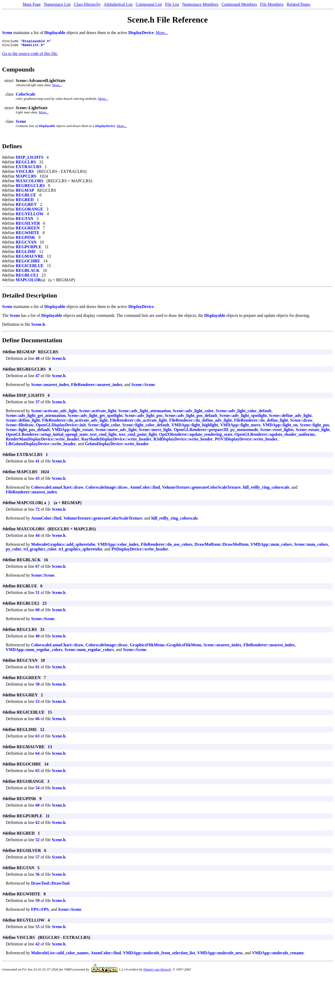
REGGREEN (28, 229)
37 (37, 403)
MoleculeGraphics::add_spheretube (63, 546)
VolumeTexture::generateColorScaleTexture (201, 489)
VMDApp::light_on (280, 426)
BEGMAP (25, 192)
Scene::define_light (23, 422)
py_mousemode (244, 431)
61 (37, 668)
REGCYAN (26, 243)
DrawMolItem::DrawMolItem (221, 546)
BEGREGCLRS (30, 187)
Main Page (32, 4)
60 (37, 806)
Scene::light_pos (314, 426)
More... (162, 32)
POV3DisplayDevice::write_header (246, 440)
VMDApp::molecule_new (220, 954)
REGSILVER (28, 225)
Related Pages (298, 4)
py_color (13, 550)
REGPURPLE (29, 248)
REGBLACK (28, 272)
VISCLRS (25, 173)
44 (37, 537)
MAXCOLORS (29, 182)
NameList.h (33, 46)
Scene (7, 32)
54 (37, 789)
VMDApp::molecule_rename (278, 954)
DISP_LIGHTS (29, 159)
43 (37, 480)
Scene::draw (301, 422)
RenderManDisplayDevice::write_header (42, 440)
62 (37, 824)
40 (37, 637)
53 (37, 703)
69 (37, 611)
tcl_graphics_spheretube (80, 550)
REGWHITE (28, 234)
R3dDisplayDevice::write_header (183, 440)
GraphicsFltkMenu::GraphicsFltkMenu (166, 646)
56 (37, 876)
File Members (271, 4)
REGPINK (25, 239)
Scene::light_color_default (145, 426)
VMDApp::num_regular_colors (34, 651)
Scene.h (38, 326)
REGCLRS (26, 163)
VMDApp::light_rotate (72, 431)
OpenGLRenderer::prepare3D (201, 431)
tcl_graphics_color (40, 550)
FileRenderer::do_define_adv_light (200, 422)
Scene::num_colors (311, 546)
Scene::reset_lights (277, 431)
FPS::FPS (40, 911)
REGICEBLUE (30, 267)
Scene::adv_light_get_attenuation (35, 417)
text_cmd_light (103, 436)
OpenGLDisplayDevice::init (61, 426)
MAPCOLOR (28, 281)
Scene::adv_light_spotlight (243, 417)
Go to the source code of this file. (30, 55)
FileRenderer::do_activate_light (138, 422)
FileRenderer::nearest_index (96, 386)
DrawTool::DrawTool (50, 885)
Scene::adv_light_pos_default (191, 417)
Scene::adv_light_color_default (243, 412)
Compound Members (239, 4)
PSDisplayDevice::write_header (139, 550)
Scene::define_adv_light (290, 417)
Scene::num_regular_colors (89, 651)
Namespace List (57, 4)
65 (37, 772)
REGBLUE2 (27, 276)
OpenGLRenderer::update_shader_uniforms (274, 436)
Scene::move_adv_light (116, 431)
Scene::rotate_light (313, 431)
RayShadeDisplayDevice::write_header (116, 440)
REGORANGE (29, 210)
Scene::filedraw (20, 426)
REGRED (25, 201)
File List (172, 4)
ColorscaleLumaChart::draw (57, 489)
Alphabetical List (118, 4)
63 (37, 737)
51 (37, 594)
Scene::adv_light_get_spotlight (95, 417)
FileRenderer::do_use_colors (166, 546)
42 (37, 945)
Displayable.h (36, 41)
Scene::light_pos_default (28, 431)
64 (37, 755)
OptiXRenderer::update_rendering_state (195, 436)
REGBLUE (26, 196)
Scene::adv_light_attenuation (144, 412)
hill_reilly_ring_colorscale (266, 489)
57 (37, 858)
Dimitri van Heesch (157, 971)
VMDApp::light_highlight (194, 426)
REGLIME (26, 253)
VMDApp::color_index (118, 546)
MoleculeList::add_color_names (60, 954)
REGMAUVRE (30, 258)
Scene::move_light (155, 431)
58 (37, 686)
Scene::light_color (104, 426)
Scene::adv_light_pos (144, 417)
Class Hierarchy (87, 4)
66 (37, 720)
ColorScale (25, 95)
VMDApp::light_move (240, 426)
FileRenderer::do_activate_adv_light (75, 422)
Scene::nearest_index (50, 386)
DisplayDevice (141, 32)
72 (37, 511)
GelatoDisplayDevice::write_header (117, 445)
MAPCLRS (26, 177)
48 (37, 360)
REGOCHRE (28, 262)
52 (37, 841)
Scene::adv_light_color (193, 412)
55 (37, 928)
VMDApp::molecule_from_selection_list (159, 954)
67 (37, 568)
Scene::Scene (143, 386)
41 (37, 462)
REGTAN (24, 220)
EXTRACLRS (29, 168)
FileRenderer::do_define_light (261, 422)
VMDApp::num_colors (271, 546)
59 (37, 902)
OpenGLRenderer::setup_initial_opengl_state (47, 436)
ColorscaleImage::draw (107, 489)
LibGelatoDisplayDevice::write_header (41, 445)
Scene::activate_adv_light (54, 412)
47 (37, 377)
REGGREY (26, 206)
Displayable (54, 32)
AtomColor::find (145, 489)
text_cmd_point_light (138, 436)
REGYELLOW (30, 215)
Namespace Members (200, 4)
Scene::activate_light (97, 412)
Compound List (149, 4)
